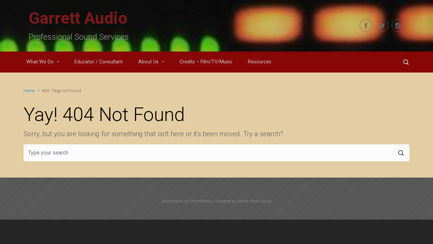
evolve (167, 201)
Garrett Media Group (254, 201)
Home (29, 90)
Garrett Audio (78, 18)
